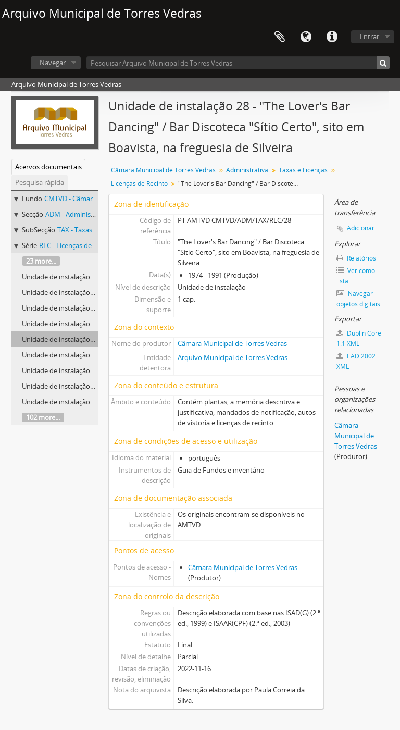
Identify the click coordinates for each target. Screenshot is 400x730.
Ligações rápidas (332, 37)
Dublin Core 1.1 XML (358, 338)
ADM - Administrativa (78, 214)
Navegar (53, 62)
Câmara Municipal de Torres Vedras (163, 170)
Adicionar (360, 228)
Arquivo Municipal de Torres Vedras (233, 357)
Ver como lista (355, 276)
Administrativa (247, 170)
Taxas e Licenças (303, 170)
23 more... (41, 261)
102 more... (43, 417)
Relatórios (356, 258)
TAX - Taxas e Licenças (91, 229)
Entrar (369, 36)
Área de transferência (280, 37)
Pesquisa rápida (39, 182)
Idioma (306, 37)
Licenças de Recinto (139, 183)
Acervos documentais (48, 166)
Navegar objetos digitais (358, 298)
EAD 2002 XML (356, 361)
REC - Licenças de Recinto (78, 245)
